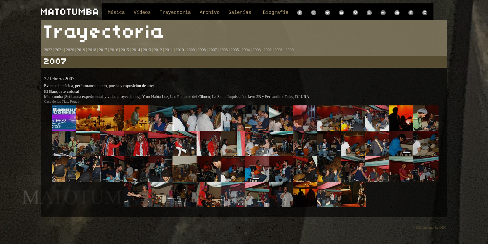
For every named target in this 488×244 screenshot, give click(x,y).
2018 (92, 49)
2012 (158, 49)
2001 (278, 49)
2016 (114, 49)
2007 (213, 49)
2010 (180, 49)
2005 (234, 49)
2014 (136, 49)
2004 (246, 49)
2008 (202, 49)
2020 (70, 49)
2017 (102, 49)
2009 (191, 49)
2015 (125, 49)
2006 (224, 49)
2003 (256, 49)
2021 (59, 49)
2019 (81, 49)
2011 (169, 49)
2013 (147, 49)
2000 (290, 49)
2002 (268, 49)
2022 (48, 49)
